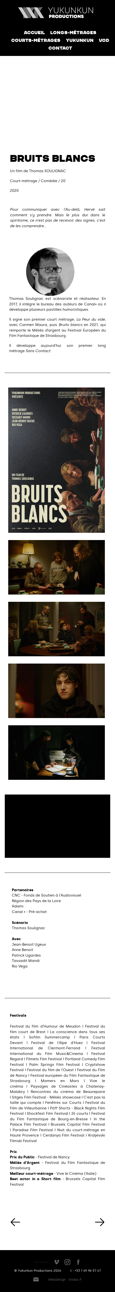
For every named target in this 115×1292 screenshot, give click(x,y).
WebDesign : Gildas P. (65, 1279)
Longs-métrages (73, 32)
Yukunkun (79, 40)
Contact (60, 48)
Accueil (34, 32)
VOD (104, 40)
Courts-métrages (35, 40)
